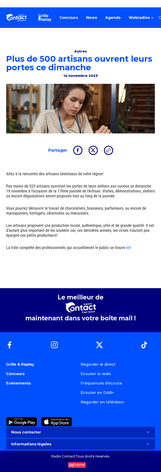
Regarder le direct (98, 364)
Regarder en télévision (102, 402)
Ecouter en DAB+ (97, 392)
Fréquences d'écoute (101, 383)
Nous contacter (80, 432)
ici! (128, 247)
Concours (15, 374)
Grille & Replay (20, 364)
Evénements (18, 383)
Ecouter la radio (96, 374)
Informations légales (80, 444)
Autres (80, 51)
